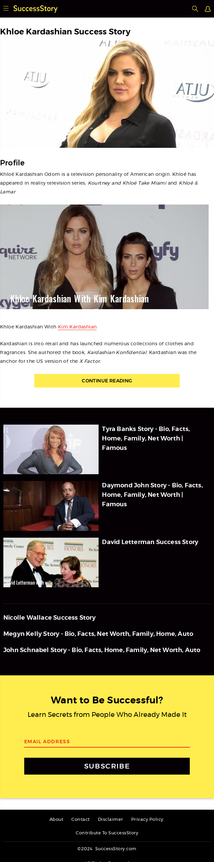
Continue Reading (107, 381)
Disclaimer (110, 819)
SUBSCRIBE (107, 766)
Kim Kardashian (77, 327)
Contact (80, 819)
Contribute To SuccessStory (107, 833)
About (56, 819)
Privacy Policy (147, 819)
